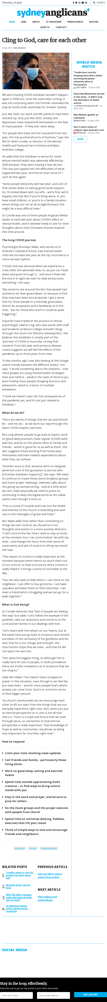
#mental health (49, 848)
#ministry (20, 848)
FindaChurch (75, 21)
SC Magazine (53, 21)
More (80, 140)
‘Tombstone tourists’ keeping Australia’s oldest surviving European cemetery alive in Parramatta (88, 80)
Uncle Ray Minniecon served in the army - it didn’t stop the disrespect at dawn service (89, 100)
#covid (32, 848)
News (12, 21)
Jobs (23, 21)
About (36, 21)
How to (45, 27)
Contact (61, 27)
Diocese (93, 21)
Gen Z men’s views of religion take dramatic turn (89, 130)
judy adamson (19, 48)
